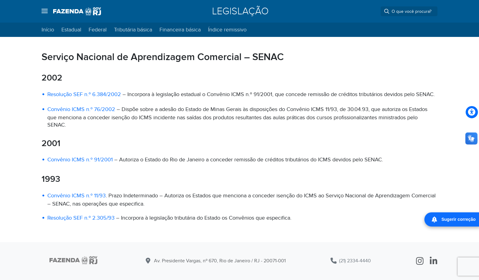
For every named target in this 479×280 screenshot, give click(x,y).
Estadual (71, 30)
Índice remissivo (227, 30)
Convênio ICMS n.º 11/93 (76, 195)
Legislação (240, 11)
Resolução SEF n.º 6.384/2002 (84, 94)
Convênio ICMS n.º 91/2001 (80, 159)
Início (48, 30)
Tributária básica (133, 30)
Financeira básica (180, 30)
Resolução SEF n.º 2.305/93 (81, 218)
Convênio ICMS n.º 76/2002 (81, 109)
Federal (98, 30)
